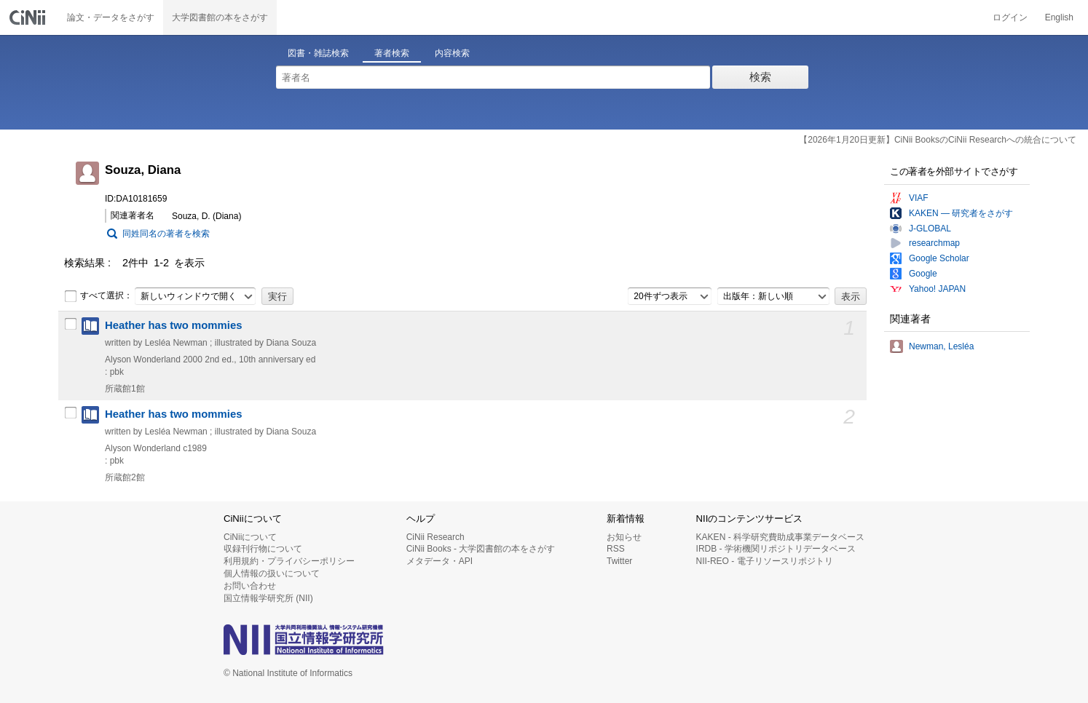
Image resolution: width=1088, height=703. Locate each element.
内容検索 (452, 53)
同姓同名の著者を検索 (166, 234)
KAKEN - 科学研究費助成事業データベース (780, 537)
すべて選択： (98, 296)
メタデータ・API (439, 561)
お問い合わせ (250, 586)
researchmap (934, 243)
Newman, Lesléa (941, 346)
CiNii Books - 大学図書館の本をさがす (481, 549)
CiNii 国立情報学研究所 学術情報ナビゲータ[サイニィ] (29, 17)
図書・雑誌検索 (318, 53)
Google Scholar (939, 258)
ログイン (1010, 17)
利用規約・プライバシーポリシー (289, 561)
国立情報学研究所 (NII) (268, 598)
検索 (760, 77)
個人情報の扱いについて (272, 573)
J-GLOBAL (930, 228)
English (1059, 17)
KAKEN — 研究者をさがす (961, 213)
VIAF (919, 198)
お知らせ (624, 537)
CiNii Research (435, 537)
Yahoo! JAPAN (937, 289)
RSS (616, 549)
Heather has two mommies (173, 325)
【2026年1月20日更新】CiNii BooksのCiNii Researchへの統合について (937, 140)
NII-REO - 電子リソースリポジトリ (764, 561)
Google (923, 274)
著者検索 (391, 53)
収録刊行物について (263, 549)
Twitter (619, 561)
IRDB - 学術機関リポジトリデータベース (776, 549)
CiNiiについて (250, 537)
